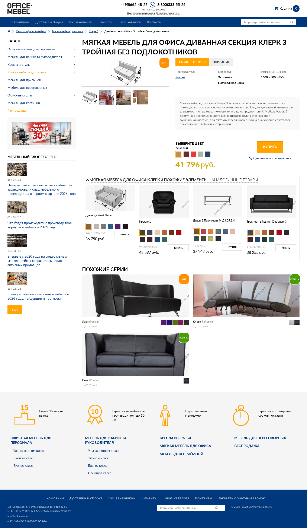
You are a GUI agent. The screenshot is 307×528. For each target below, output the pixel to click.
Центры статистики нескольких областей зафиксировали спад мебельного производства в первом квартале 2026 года (41, 189)
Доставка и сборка (49, 22)
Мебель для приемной (24, 80)
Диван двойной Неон (98, 215)
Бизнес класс (23, 465)
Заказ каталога (129, 22)
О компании (20, 22)
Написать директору (168, 13)
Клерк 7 (198, 322)
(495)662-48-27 (135, 4)
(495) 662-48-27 (16, 521)
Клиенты (105, 22)
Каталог (15, 40)
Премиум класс (99, 473)
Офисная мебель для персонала (31, 49)
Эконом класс (23, 458)
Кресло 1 (145, 221)
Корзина (290, 8)
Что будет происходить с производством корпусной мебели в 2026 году (39, 224)
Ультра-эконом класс (28, 450)
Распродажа (16, 110)
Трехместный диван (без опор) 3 (267, 221)
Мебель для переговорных (27, 87)
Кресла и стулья (19, 64)
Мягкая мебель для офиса (26, 72)
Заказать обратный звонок (141, 13)
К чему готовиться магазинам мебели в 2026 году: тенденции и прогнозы (38, 296)
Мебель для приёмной (181, 453)
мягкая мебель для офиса (185, 445)
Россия (180, 77)
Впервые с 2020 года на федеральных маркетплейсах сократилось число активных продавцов (37, 260)
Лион (85, 322)
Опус (85, 380)
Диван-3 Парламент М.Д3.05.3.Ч (214, 220)
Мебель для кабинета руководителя (34, 57)
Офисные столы (19, 95)
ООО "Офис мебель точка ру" (53, 511)
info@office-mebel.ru (19, 516)
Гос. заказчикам (80, 22)
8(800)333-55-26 (171, 4)
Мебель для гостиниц (23, 103)
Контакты (154, 22)
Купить (270, 146)
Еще (15, 309)
